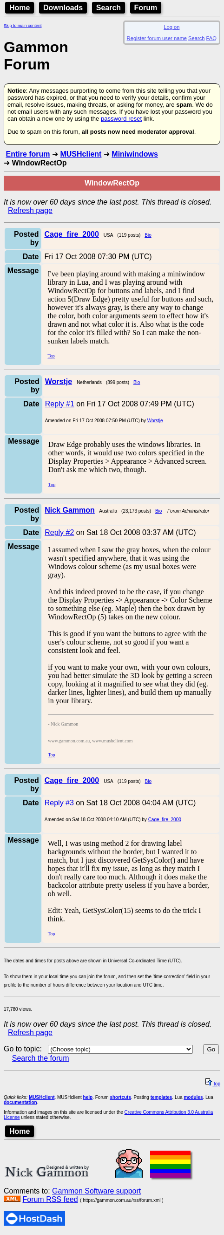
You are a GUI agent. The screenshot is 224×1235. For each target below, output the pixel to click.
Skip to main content (23, 25)
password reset (121, 118)
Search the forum (40, 1058)
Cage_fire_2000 (164, 819)
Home (19, 8)
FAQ (211, 38)
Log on (171, 27)
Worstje (155, 420)
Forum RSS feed (50, 1199)
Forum (146, 8)
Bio (148, 235)
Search (108, 8)
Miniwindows (135, 154)
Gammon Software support (96, 1191)
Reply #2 (59, 532)
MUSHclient (80, 154)
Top (50, 355)
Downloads (63, 8)
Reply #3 (59, 803)
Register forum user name (157, 38)
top (212, 1083)
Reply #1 (59, 404)
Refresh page (30, 210)
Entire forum (28, 154)
